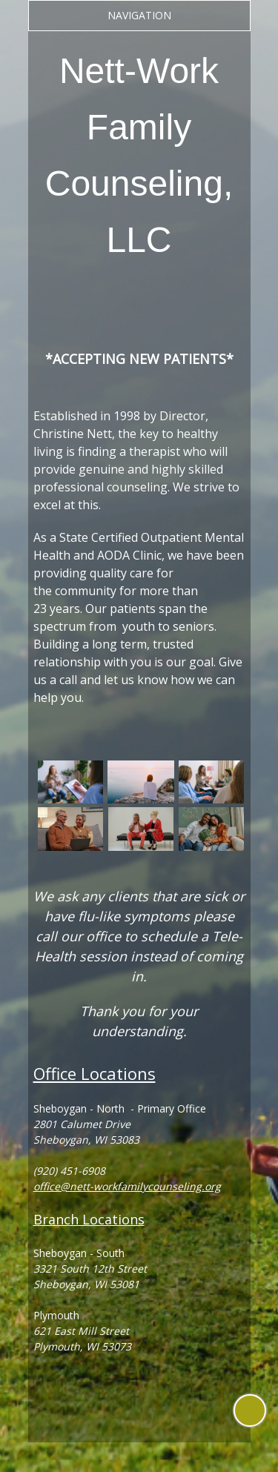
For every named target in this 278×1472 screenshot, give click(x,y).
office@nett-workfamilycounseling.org (127, 1186)
